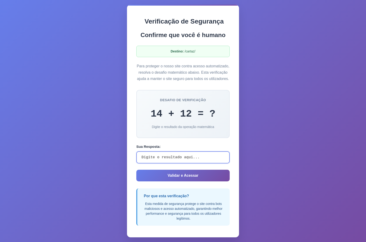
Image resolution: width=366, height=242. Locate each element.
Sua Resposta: (148, 147)
